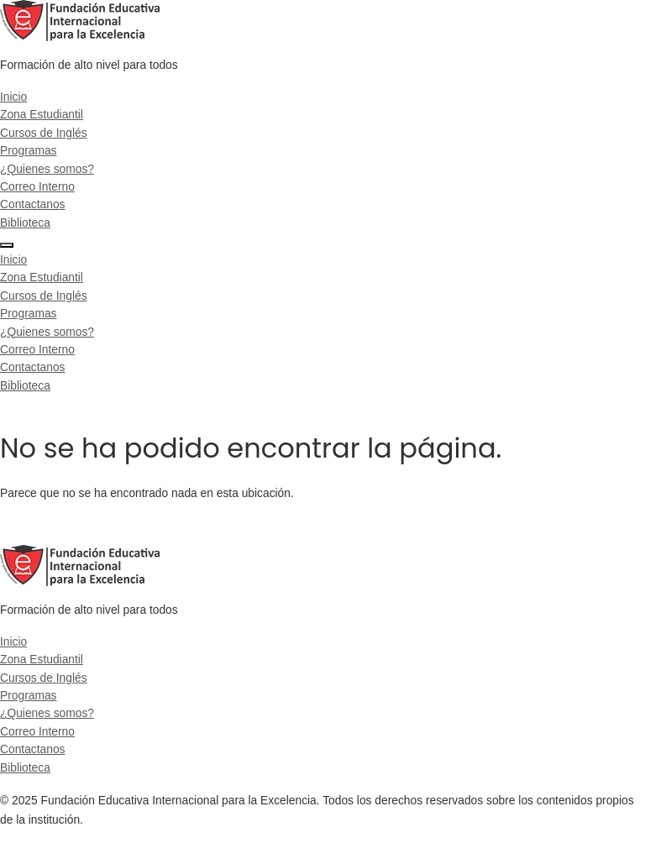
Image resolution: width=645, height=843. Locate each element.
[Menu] (6, 245)
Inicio (13, 96)
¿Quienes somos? (47, 168)
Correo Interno (37, 186)
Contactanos (32, 204)
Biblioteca (25, 222)
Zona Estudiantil (41, 114)
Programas (28, 150)
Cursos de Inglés (43, 132)
